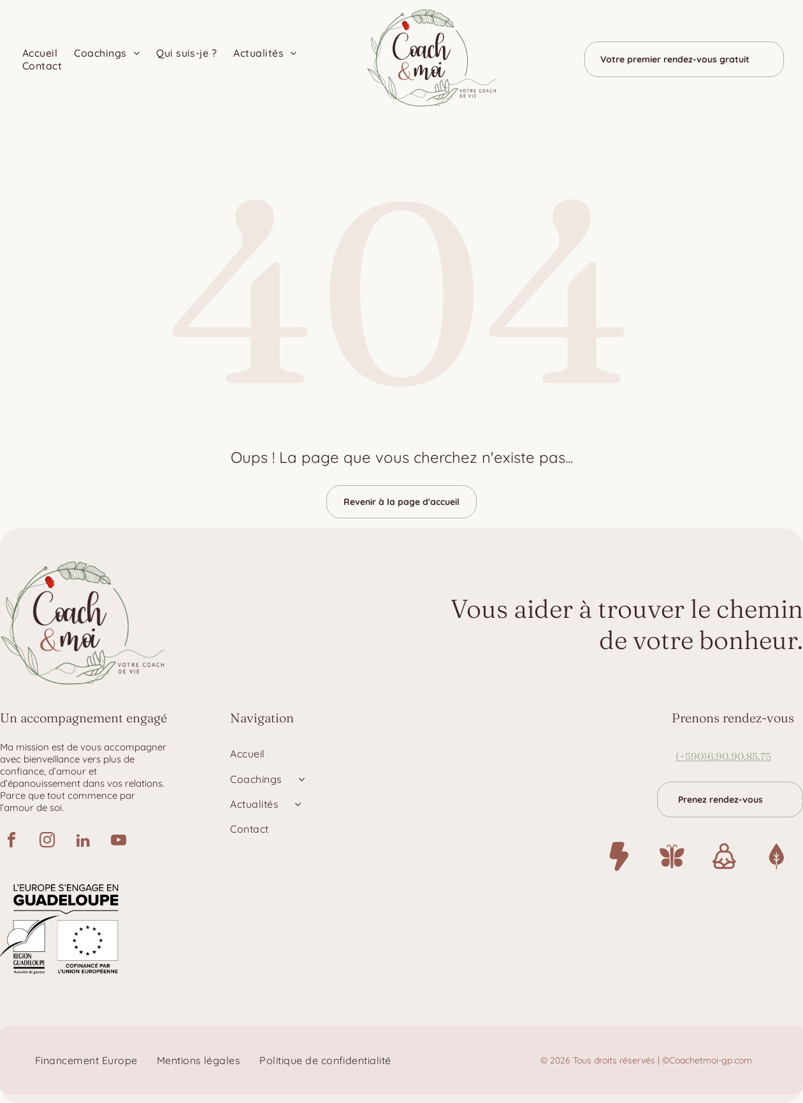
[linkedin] (82, 842)
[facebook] (11, 842)
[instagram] (47, 842)
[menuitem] (42, 53)
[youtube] (118, 842)
